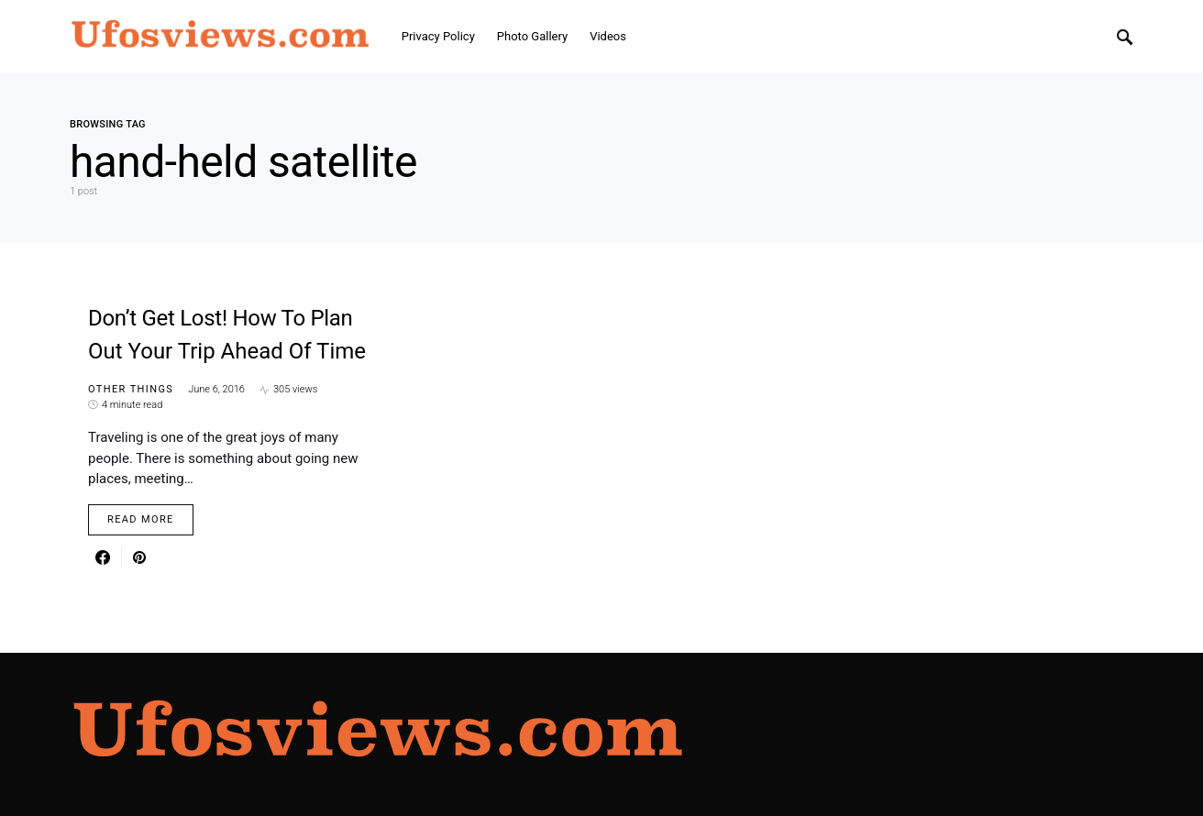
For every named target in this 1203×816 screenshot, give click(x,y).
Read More (140, 519)
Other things (130, 389)
